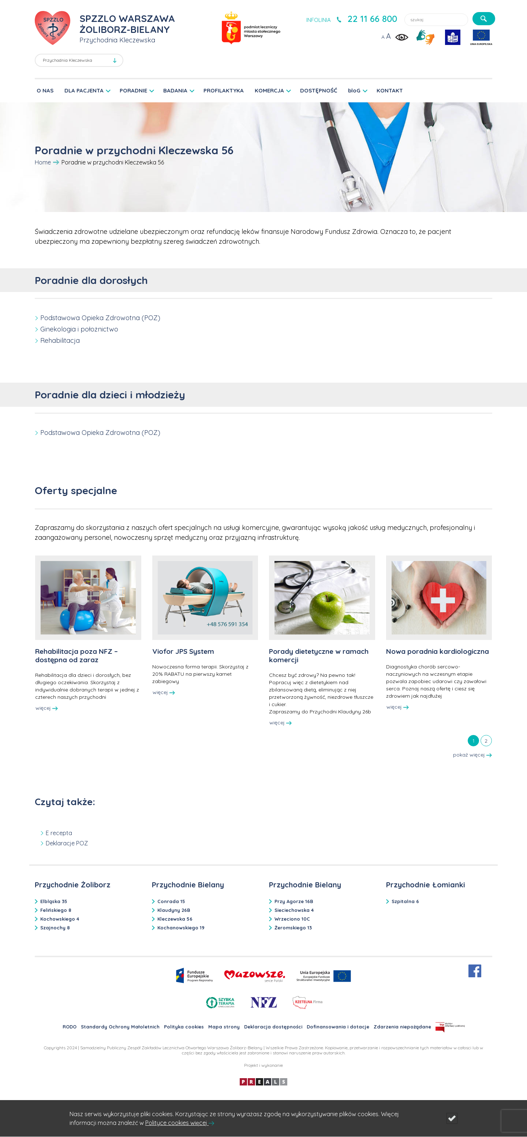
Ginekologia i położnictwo (79, 329)
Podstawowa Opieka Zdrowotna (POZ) (100, 318)
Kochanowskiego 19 (181, 928)
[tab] (473, 740)
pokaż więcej (472, 754)
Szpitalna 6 (405, 901)
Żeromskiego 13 (293, 928)
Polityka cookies (184, 1027)
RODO (69, 1027)
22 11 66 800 (372, 18)
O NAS (45, 90)
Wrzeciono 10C (292, 919)
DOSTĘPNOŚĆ (318, 90)
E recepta (59, 833)
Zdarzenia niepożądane (402, 1027)
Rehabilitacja (60, 340)
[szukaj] (483, 18)
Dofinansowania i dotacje (338, 1027)
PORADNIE (133, 90)
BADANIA (175, 90)
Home (43, 162)
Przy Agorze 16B (293, 901)
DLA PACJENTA (84, 90)
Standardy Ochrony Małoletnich (120, 1027)
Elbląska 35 (53, 901)
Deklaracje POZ (67, 843)
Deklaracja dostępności (273, 1027)
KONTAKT (390, 90)
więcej (46, 708)
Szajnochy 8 (55, 928)
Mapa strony (224, 1027)
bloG (354, 90)
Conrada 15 (171, 901)
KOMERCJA (269, 90)
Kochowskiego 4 (59, 919)
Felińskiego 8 (55, 910)
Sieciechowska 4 (294, 910)
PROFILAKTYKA (223, 90)
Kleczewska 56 (175, 919)
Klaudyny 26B (173, 910)
